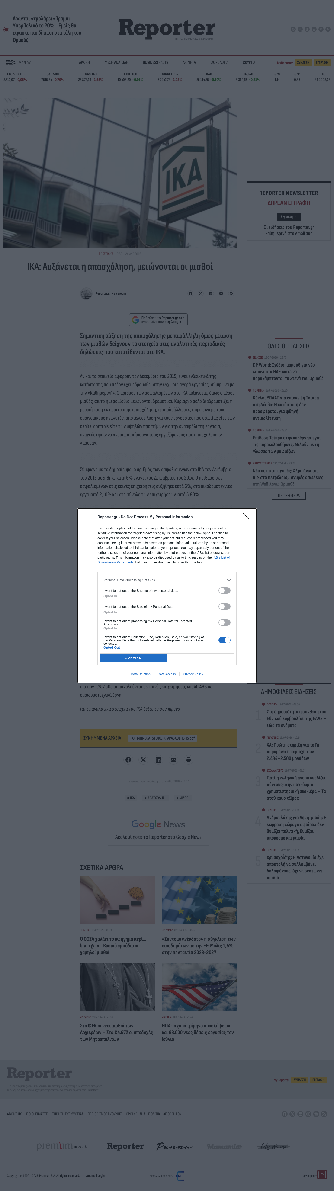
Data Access (167, 674)
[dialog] (167, 595)
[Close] (247, 517)
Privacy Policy (193, 674)
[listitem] (167, 580)
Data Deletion (141, 674)
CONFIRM (133, 657)
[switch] (224, 590)
